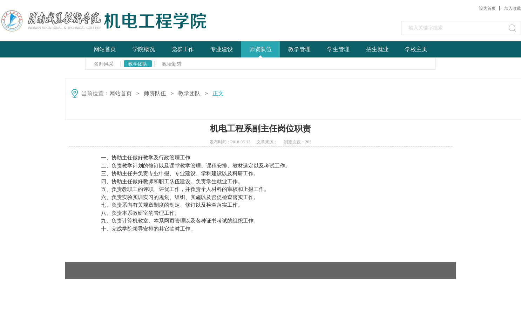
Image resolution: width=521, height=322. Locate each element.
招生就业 (377, 49)
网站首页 (105, 49)
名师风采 (104, 64)
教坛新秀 (172, 64)
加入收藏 (512, 8)
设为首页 (487, 8)
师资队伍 (260, 49)
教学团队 (138, 64)
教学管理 (299, 49)
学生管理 (338, 49)
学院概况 (144, 49)
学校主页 (416, 49)
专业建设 (221, 49)
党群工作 (182, 49)
